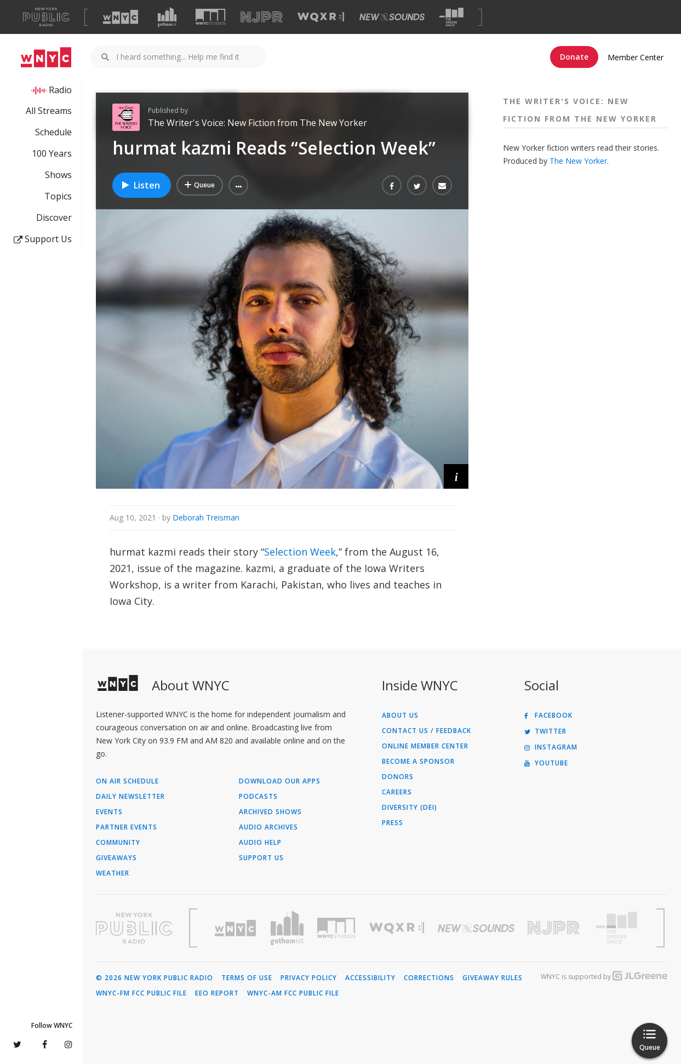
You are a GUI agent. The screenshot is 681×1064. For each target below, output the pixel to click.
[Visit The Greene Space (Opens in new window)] (451, 17)
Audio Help (260, 842)
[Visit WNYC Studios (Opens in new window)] (211, 17)
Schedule (53, 132)
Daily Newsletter (130, 796)
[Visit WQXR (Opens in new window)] (320, 17)
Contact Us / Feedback (426, 731)
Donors (398, 777)
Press (392, 823)
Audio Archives (268, 827)
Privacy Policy (309, 978)
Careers (397, 792)
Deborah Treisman (206, 517)
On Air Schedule (127, 781)
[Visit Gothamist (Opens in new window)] (167, 17)
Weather (112, 873)
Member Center (635, 57)
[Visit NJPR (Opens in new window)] (262, 17)
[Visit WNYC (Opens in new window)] (120, 17)
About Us (400, 715)
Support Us (43, 239)
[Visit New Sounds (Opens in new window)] (392, 17)
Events (109, 812)
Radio (60, 90)
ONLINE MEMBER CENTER (425, 746)
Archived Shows (270, 812)
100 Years (52, 153)
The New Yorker (578, 161)
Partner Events (126, 827)
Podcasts (258, 796)
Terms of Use (246, 978)
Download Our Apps (280, 781)
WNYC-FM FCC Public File (141, 993)
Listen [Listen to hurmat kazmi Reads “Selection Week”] (140, 185)
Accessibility (370, 978)
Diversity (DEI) (409, 807)
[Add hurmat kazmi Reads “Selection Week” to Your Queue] (199, 185)
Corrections (429, 978)
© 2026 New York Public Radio (154, 978)
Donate (574, 57)
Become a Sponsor (418, 761)
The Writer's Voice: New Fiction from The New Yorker (257, 123)
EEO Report (217, 993)
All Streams (49, 111)
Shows (58, 175)
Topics (58, 196)
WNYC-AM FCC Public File (293, 993)
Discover (54, 217)
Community (118, 842)
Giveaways (116, 858)
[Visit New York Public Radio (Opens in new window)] (134, 928)
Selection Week (300, 551)
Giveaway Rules (492, 978)
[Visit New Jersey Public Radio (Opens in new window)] (555, 928)
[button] (238, 185)
